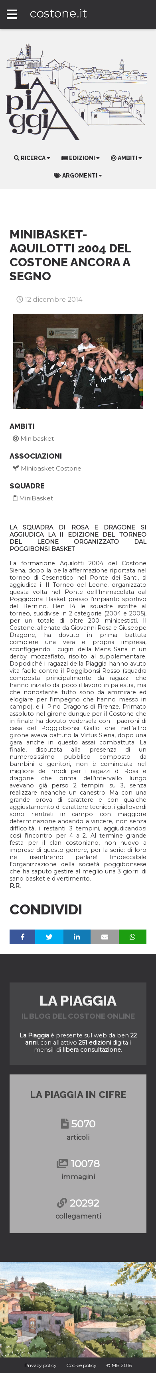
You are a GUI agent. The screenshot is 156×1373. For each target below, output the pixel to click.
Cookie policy (81, 1365)
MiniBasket (33, 498)
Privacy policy (40, 1365)
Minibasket (33, 438)
